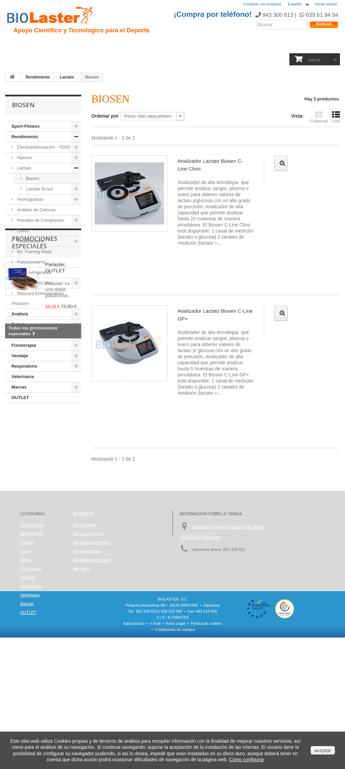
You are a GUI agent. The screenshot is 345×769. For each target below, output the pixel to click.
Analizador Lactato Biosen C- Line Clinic (210, 165)
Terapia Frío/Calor (34, 282)
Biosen (32, 178)
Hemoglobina (29, 199)
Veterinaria (257, 59)
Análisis (112, 59)
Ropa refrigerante (33, 272)
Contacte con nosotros (262, 4)
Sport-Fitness (24, 59)
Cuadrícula (319, 117)
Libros (135, 59)
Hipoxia (74, 44)
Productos (235, 44)
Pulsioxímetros (31, 262)
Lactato (23, 168)
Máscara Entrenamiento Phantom (37, 298)
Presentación (43, 44)
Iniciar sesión (326, 4)
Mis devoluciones (88, 600)
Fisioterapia (163, 59)
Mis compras (84, 592)
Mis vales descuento (91, 609)
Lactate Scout (39, 188)
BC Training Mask (34, 251)
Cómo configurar (246, 759)
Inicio (15, 44)
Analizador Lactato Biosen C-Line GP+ (215, 314)
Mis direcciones (87, 618)
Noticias (186, 44)
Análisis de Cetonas (36, 209)
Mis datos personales (92, 627)
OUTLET (20, 397)
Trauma (98, 44)
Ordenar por (105, 116)
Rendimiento (155, 44)
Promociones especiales (34, 427)
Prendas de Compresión (40, 220)
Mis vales (81, 636)
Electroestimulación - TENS (43, 147)
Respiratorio (223, 59)
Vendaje (193, 59)
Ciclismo (124, 44)
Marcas (284, 59)
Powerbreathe (30, 241)
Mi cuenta (83, 581)
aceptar (322, 750)
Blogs (209, 44)
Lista (336, 117)
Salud (89, 59)
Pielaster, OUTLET (55, 452)
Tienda (315, 45)
